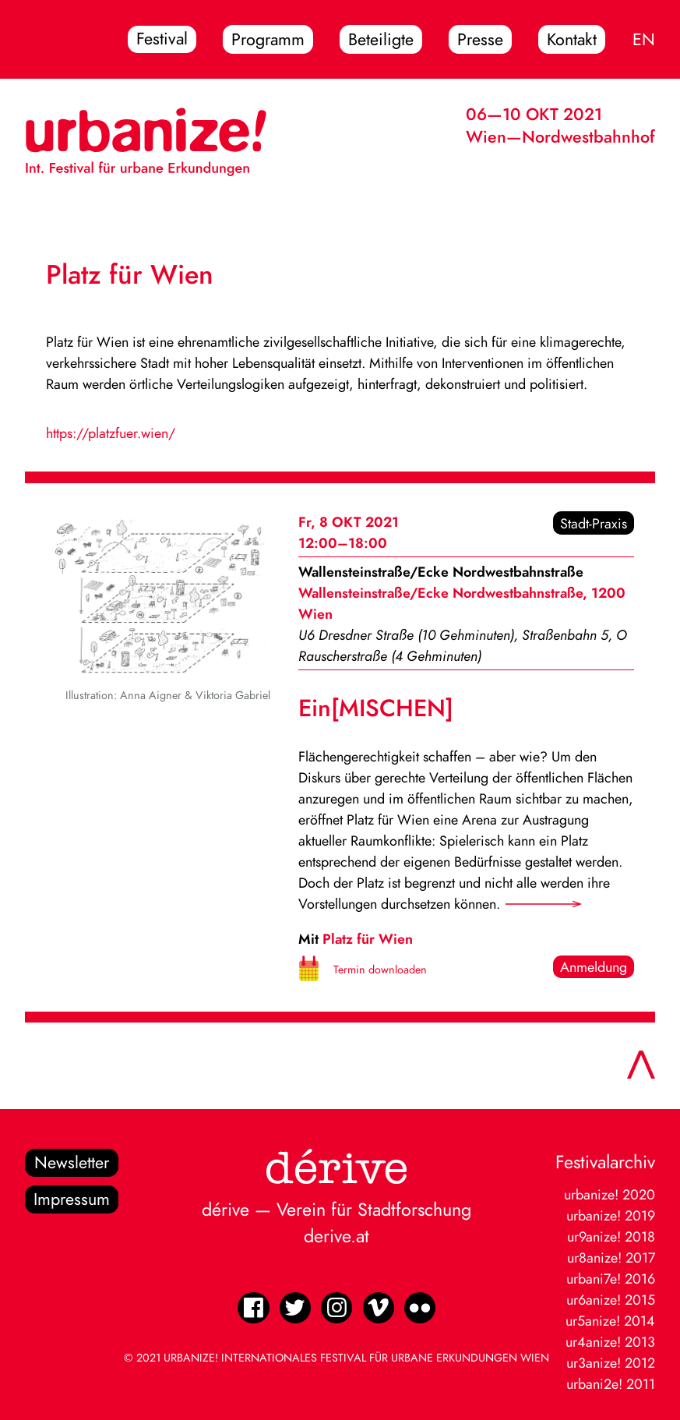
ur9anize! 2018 (611, 1236)
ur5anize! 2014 (610, 1320)
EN (643, 39)
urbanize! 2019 (610, 1215)
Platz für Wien (367, 938)
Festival (162, 39)
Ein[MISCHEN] (375, 708)
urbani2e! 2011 (610, 1384)
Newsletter (71, 1163)
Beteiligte (381, 39)
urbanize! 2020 (609, 1194)
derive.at (336, 1236)
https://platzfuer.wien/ (110, 433)
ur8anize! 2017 (611, 1257)
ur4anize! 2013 (610, 1341)
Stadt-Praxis (593, 523)
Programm (268, 39)
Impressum (71, 1199)
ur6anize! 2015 (610, 1299)
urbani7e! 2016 (610, 1278)
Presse (480, 39)
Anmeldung (593, 967)
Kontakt (572, 39)
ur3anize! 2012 (610, 1362)
